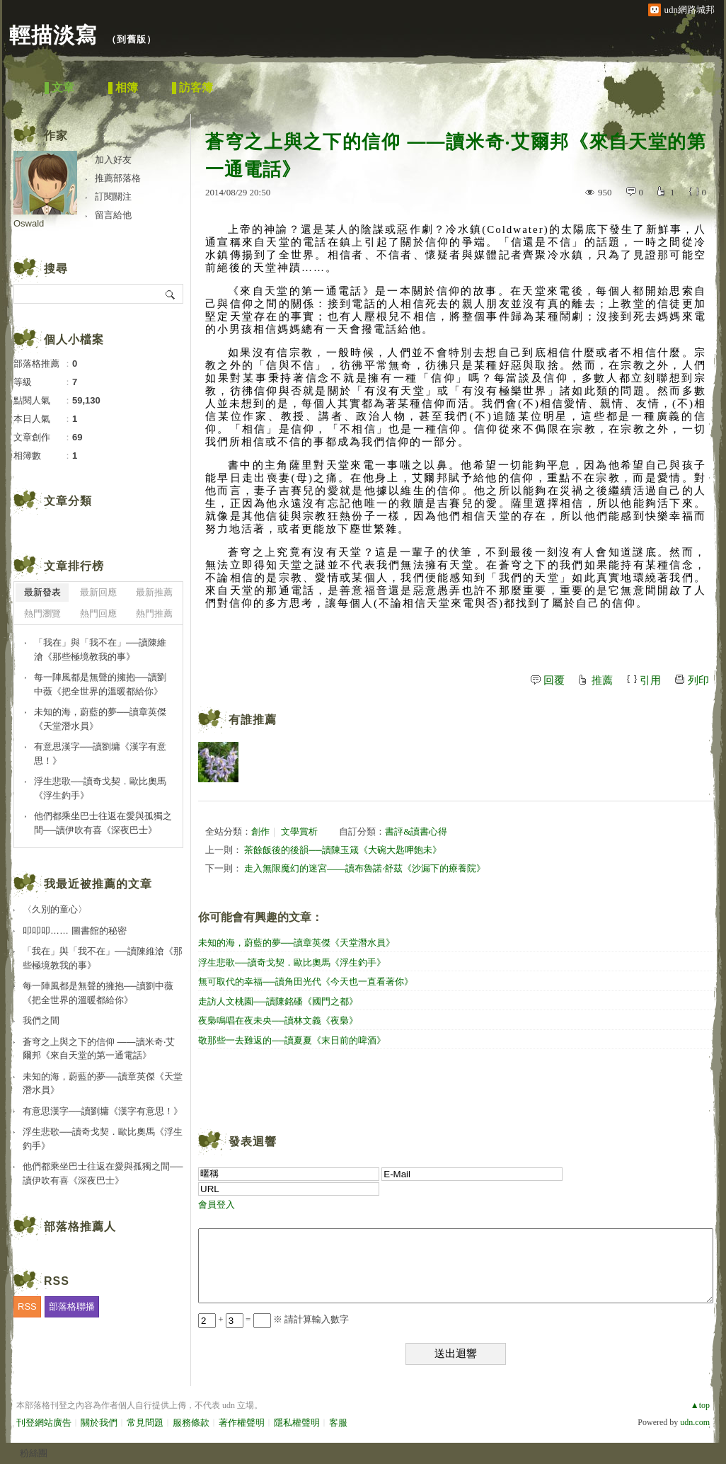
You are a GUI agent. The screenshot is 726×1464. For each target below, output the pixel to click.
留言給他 (113, 215)
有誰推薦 (253, 720)
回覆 (554, 680)
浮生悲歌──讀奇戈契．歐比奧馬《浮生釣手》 (292, 962)
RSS (27, 1306)
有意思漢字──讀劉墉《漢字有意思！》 (100, 753)
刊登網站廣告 (43, 1422)
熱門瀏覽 (42, 613)
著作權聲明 (242, 1422)
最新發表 (42, 592)
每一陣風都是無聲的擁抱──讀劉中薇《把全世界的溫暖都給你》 (100, 684)
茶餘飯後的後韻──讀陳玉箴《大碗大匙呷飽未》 (342, 850)
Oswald (28, 223)
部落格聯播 (72, 1306)
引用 (650, 680)
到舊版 (131, 39)
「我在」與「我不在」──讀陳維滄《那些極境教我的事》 (100, 649)
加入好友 (113, 159)
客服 (338, 1422)
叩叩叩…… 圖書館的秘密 (75, 930)
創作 (260, 831)
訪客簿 (196, 87)
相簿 (126, 87)
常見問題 (145, 1422)
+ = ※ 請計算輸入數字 (273, 1319)
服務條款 (191, 1422)
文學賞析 (299, 831)
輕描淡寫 (53, 35)
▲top (700, 1405)
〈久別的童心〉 (55, 909)
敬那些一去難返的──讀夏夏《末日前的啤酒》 (292, 1040)
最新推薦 (154, 592)
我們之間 (41, 1020)
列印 (698, 680)
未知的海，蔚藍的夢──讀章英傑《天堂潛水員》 (296, 942)
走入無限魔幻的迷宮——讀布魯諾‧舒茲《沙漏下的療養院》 (364, 868)
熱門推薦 (154, 613)
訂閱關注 (113, 196)
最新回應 (98, 592)
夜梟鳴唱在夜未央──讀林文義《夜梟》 (278, 1020)
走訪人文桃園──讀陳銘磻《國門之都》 (278, 1001)
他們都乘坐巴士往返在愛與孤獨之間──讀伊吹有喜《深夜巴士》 (103, 823)
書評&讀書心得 (416, 831)
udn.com (695, 1422)
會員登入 (216, 1204)
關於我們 (99, 1422)
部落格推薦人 (80, 1226)
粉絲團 (33, 1453)
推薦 (602, 680)
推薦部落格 (118, 178)
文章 (63, 87)
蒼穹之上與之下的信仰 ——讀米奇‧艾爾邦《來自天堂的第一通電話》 (99, 1048)
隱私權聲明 (297, 1422)
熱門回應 (98, 613)
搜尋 (171, 294)
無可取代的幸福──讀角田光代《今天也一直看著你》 (305, 981)
